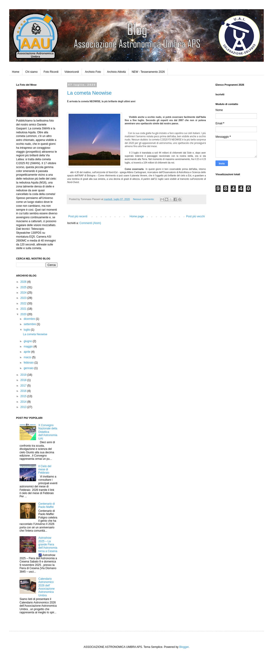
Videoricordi (71, 71)
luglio (27, 329)
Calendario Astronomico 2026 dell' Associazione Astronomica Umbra (46, 587)
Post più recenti (77, 216)
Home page (136, 216)
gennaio (29, 368)
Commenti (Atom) (90, 223)
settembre (30, 324)
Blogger (184, 647)
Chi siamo (31, 71)
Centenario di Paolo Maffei (46, 505)
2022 (23, 303)
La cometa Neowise (89, 93)
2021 (23, 308)
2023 (23, 298)
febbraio (29, 362)
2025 (23, 287)
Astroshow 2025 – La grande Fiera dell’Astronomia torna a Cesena (47, 544)
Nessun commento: (144, 199)
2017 (23, 385)
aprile (27, 351)
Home (15, 71)
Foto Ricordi (50, 71)
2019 (23, 374)
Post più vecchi (195, 216)
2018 (23, 380)
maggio (29, 346)
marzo (28, 357)
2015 (23, 396)
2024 (23, 292)
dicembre (30, 318)
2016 (23, 391)
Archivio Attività (116, 71)
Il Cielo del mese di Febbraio (44, 470)
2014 (23, 401)
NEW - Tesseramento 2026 (148, 71)
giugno (28, 341)
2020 (23, 314)
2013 (23, 407)
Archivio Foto (93, 71)
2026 (23, 281)
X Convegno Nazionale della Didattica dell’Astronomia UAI (47, 432)
